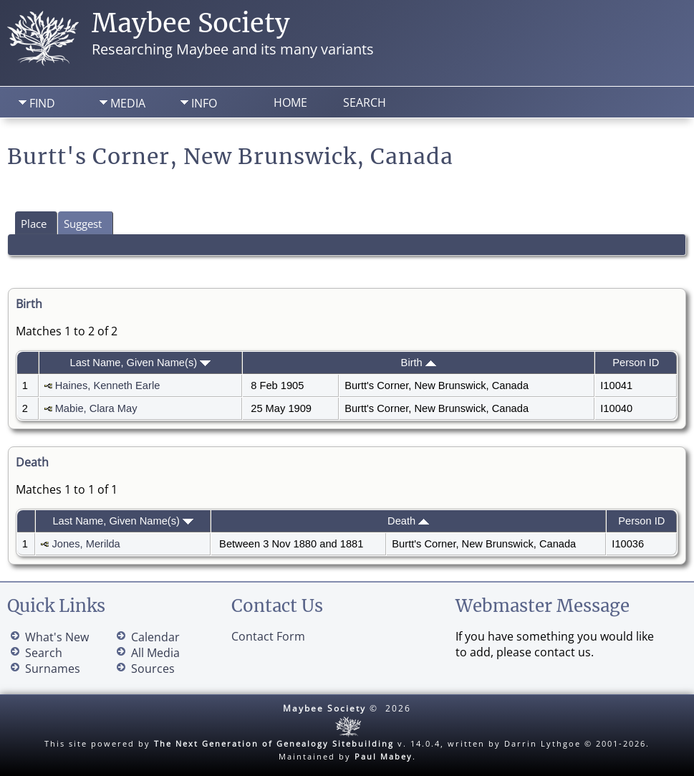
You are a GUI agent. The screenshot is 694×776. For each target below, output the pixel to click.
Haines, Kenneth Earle (107, 385)
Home (290, 102)
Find (42, 103)
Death (408, 521)
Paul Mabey (384, 756)
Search (364, 102)
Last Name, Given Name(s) (140, 362)
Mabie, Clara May (96, 408)
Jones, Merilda (86, 544)
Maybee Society (191, 23)
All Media (155, 653)
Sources (153, 668)
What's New (57, 637)
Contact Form (268, 636)
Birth (418, 362)
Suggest (83, 223)
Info (204, 103)
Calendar (155, 637)
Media (127, 103)
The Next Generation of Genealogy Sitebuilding (274, 743)
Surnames (52, 668)
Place (34, 223)
